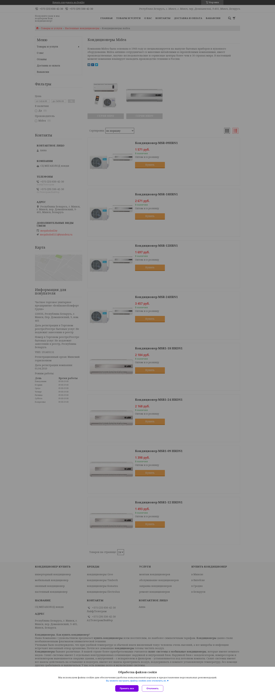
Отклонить (153, 688)
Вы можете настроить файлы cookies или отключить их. (136, 680)
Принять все (127, 688)
